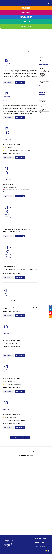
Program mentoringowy (43, 113)
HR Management (44, 104)
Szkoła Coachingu (40, 546)
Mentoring (42, 101)
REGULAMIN (38, 538)
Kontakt (37, 542)
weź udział (20, 82)
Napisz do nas (43, 88)
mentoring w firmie (43, 110)
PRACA (43, 542)
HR (41, 106)
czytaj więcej (8, 82)
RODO (44, 538)
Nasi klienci (26, 453)
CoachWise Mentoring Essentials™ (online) (44, 70)
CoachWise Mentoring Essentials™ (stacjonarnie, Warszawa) (43, 76)
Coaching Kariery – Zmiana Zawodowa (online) (44, 81)
